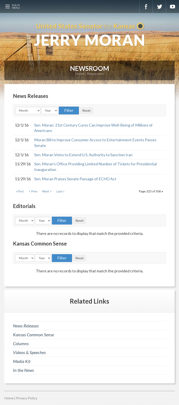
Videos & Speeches (29, 352)
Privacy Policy (26, 398)
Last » (60, 191)
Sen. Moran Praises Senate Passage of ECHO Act (75, 178)
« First (20, 191)
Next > (47, 191)
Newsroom (95, 74)
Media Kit (21, 361)
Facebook (146, 6)
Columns (21, 343)
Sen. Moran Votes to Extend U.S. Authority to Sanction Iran (83, 154)
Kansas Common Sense (33, 334)
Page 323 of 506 (151, 191)
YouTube (172, 6)
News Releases (26, 325)
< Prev (33, 191)
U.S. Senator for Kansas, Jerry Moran (89, 34)
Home (80, 74)
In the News (23, 370)
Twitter (159, 6)
